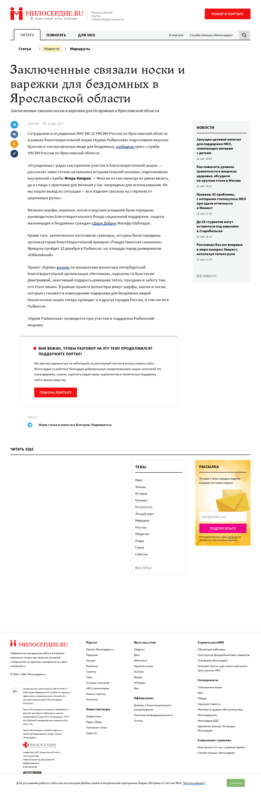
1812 (200, 693)
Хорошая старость (209, 704)
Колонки (141, 500)
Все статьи (143, 568)
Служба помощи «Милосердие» (211, 35)
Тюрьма (32, 417)
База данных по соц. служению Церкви (221, 747)
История (141, 493)
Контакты (92, 699)
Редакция (92, 655)
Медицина (142, 520)
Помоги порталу (228, 14)
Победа (202, 698)
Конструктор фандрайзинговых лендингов (224, 655)
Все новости (207, 276)
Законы (140, 487)
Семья (139, 547)
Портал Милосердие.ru (100, 649)
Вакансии (92, 666)
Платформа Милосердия (213, 660)
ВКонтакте (140, 660)
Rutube (138, 677)
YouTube (139, 671)
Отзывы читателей (97, 683)
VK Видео (139, 683)
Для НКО (86, 35)
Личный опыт (144, 514)
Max (136, 688)
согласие (232, 536)
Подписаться (223, 528)
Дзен (137, 655)
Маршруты (80, 48)
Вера (138, 480)
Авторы (90, 660)
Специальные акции (210, 687)
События (141, 554)
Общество (142, 534)
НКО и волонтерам (97, 688)
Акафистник (93, 716)
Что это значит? (194, 783)
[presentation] (223, 517)
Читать (27, 34)
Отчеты (138, 720)
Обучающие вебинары (211, 649)
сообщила (125, 146)
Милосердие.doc (207, 715)
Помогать (56, 35)
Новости (51, 48)
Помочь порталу (56, 392)
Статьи (25, 48)
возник (63, 267)
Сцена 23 (91, 733)
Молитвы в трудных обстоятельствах (220, 709)
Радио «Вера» (94, 722)
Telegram (139, 649)
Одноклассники (143, 666)
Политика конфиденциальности (153, 715)
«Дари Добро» (104, 223)
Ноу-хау (140, 527)
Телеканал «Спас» (97, 727)
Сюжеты (91, 671)
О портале (176, 35)
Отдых (139, 541)
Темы (89, 677)
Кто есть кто (143, 507)
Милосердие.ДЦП (208, 720)
